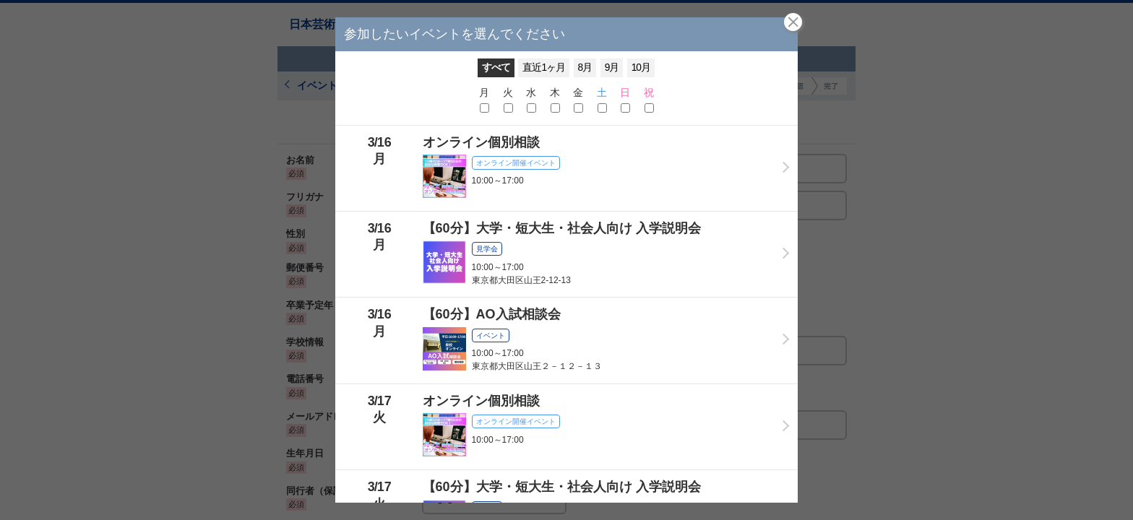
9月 (612, 67)
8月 (585, 67)
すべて (496, 67)
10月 (641, 67)
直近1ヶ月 (543, 67)
